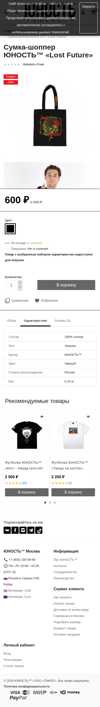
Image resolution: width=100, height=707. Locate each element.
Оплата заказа (64, 603)
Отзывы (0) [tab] (63, 320)
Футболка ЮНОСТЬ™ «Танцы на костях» (69, 465)
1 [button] (45, 502)
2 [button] (50, 502)
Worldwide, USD (17, 590)
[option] (27, 453)
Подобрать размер (67, 622)
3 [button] (54, 502)
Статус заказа (14, 666)
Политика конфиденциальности (27, 686)
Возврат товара (65, 628)
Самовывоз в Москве (69, 616)
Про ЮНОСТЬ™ (65, 559)
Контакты (60, 566)
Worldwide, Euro (17, 597)
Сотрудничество (65, 572)
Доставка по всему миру (71, 609)
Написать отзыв (33, 64)
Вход (7, 653)
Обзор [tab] (11, 320)
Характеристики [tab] (35, 320)
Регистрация (13, 659)
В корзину (26, 492)
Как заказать (63, 597)
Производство (64, 578)
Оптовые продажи (67, 634)
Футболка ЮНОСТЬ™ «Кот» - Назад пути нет (24, 465)
